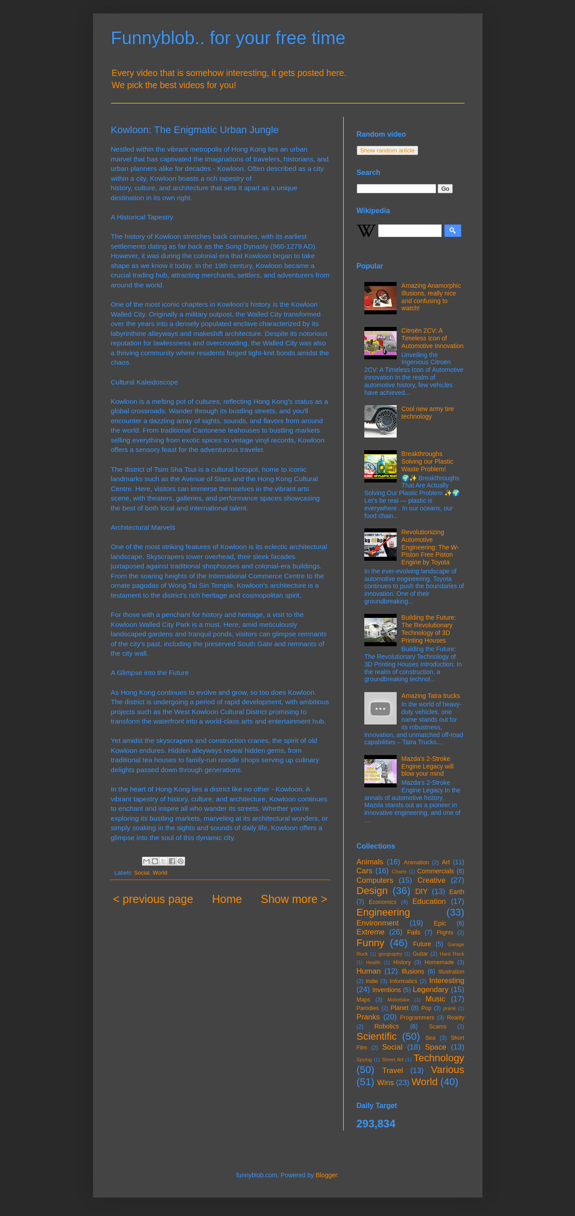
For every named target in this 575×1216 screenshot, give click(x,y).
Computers (375, 880)
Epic (440, 923)
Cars (364, 871)
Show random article (387, 150)
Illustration (451, 972)
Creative (431, 880)
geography (390, 954)
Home (227, 899)
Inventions (386, 989)
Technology (438, 1058)
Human (369, 971)
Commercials (435, 871)
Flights (445, 933)
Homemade (439, 962)
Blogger (326, 1175)
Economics (383, 902)
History (402, 962)
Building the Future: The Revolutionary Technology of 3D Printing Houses (429, 629)
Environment (378, 923)
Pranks (368, 1017)
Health (373, 962)
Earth (456, 891)
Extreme (371, 932)
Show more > (294, 899)
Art (446, 862)
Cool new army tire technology (428, 412)
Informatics (404, 981)
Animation (416, 862)
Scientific (377, 1036)
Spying (364, 1059)
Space (436, 1047)
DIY (421, 891)
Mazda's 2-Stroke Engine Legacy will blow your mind (428, 766)
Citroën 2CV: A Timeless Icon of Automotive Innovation (433, 338)
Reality (455, 1018)
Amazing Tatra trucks (431, 695)
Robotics (386, 1026)
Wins (385, 1082)
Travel (392, 1070)
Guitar (420, 954)
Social (142, 873)
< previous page (153, 899)
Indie (372, 981)
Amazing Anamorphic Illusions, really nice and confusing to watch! (431, 297)
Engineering (384, 912)
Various (447, 1069)
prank (449, 1008)
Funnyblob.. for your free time (228, 38)
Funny (371, 942)
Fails (413, 932)
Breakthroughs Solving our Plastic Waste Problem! (427, 461)
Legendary (430, 989)
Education (429, 901)
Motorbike (398, 999)
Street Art (392, 1059)
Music (435, 999)
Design (372, 890)
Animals (370, 862)
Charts (399, 871)
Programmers (417, 1018)
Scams (438, 1027)
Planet (400, 1007)
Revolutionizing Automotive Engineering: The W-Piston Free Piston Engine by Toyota (430, 547)
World (160, 873)
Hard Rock (452, 954)
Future (422, 944)
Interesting (446, 980)
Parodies (368, 1008)
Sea (430, 1038)
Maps (364, 1000)
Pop (426, 1008)
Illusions (413, 971)
